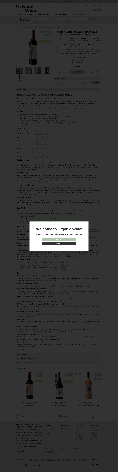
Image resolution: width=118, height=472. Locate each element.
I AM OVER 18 (59, 239)
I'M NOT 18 (59, 243)
